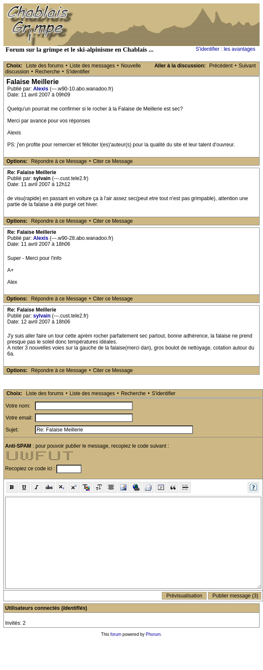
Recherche (47, 72)
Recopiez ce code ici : (30, 469)
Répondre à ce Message (59, 161)
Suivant (247, 66)
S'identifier (78, 72)
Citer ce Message (113, 161)
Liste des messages (92, 66)
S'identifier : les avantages (225, 49)
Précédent (221, 66)
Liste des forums (45, 66)
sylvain (42, 316)
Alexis (40, 89)
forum (116, 634)
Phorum (153, 634)
